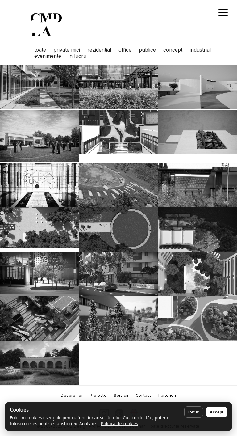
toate (40, 50)
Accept (216, 412)
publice (147, 50)
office (124, 50)
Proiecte (98, 395)
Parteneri (167, 395)
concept (172, 50)
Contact (143, 395)
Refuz (193, 412)
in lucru (77, 56)
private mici (66, 50)
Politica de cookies (119, 423)
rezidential (99, 50)
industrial (200, 50)
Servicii (121, 395)
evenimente (47, 56)
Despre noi (71, 395)
